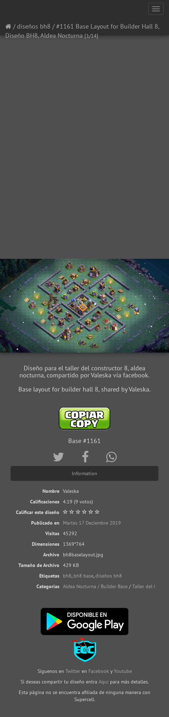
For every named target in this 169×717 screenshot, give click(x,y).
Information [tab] (84, 473)
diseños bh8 (34, 26)
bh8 (67, 576)
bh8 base (83, 576)
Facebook (98, 671)
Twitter (73, 671)
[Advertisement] (84, 167)
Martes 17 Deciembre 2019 (92, 523)
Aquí (104, 682)
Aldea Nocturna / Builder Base (95, 586)
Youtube (123, 671)
